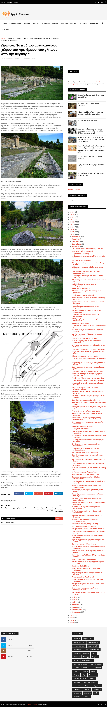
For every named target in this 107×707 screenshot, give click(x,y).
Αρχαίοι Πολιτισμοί (79, 646)
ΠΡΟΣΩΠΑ (6, 29)
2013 (72, 623)
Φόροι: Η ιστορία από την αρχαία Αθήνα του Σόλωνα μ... (87, 536)
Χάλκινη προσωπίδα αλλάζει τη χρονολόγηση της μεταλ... (88, 562)
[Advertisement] (87, 52)
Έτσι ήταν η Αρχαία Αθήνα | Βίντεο (84, 544)
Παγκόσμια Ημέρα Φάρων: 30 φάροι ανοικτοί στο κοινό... (87, 392)
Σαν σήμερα (97, 689)
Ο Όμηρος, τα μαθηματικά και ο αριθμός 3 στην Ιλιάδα (88, 264)
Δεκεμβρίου (76, 237)
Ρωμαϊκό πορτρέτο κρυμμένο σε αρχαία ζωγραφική (85, 307)
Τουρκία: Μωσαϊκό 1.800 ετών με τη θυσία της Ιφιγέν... (88, 352)
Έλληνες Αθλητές (87, 660)
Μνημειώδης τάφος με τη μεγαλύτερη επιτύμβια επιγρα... (88, 363)
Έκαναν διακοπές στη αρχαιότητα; (84, 559)
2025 (72, 214)
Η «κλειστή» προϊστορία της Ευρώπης (85, 524)
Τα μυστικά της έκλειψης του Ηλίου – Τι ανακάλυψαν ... (85, 315)
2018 (72, 232)
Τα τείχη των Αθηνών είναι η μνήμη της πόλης (88, 378)
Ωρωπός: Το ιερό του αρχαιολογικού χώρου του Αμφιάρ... (88, 396)
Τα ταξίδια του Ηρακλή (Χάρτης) (83, 295)
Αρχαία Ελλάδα (87, 638)
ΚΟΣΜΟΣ (55, 23)
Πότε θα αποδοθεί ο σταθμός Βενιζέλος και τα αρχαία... (87, 551)
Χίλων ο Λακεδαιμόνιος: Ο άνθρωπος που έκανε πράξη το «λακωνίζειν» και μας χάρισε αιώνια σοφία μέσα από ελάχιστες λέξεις (91, 149)
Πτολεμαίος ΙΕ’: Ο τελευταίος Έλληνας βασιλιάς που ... (88, 257)
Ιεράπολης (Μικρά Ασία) (80, 323)
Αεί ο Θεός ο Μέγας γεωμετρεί (82, 251)
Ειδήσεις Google (73, 84)
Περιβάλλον (97, 686)
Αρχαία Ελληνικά (74, 190)
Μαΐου (74, 602)
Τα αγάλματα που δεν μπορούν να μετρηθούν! (88, 381)
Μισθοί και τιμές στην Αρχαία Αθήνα (84, 472)
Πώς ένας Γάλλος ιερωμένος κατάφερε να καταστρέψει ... (86, 499)
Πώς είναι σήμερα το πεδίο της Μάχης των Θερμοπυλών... (86, 311)
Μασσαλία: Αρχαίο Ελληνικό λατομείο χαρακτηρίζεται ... (85, 520)
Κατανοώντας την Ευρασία (81, 288)
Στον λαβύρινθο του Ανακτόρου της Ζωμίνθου (87, 249)
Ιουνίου (75, 600)
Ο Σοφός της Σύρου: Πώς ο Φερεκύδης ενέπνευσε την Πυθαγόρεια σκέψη (90, 113)
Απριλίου (75, 605)
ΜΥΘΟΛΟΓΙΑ (46, 23)
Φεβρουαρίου (77, 610)
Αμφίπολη (77, 638)
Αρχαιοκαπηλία (92, 646)
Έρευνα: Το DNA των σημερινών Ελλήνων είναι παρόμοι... (88, 547)
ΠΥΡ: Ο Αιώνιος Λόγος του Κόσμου (84, 526)
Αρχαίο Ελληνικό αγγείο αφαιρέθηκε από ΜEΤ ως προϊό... (88, 573)
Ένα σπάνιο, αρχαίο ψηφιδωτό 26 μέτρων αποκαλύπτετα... (86, 478)
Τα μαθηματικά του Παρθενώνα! (83, 577)
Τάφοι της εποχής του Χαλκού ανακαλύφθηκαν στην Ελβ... (88, 440)
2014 (72, 620)
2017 (72, 234)
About (16, 2)
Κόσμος (76, 675)
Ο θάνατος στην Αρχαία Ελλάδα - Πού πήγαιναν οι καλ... (88, 268)
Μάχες (84, 675)
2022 (72, 222)
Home (3, 2)
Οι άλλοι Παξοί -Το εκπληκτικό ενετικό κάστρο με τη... (89, 359)
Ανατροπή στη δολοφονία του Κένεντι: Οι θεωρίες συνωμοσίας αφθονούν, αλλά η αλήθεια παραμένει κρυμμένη (91, 131)
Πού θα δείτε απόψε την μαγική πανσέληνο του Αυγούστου (88, 503)
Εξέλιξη (76, 671)
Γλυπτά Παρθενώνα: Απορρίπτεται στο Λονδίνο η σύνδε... (88, 464)
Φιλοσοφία (77, 696)
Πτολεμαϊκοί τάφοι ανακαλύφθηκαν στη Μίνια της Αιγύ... (87, 331)
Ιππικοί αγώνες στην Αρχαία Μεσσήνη (85, 474)
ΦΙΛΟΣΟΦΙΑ (94, 23)
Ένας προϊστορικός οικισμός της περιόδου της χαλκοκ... (88, 368)
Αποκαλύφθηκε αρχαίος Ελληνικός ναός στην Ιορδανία (87, 384)
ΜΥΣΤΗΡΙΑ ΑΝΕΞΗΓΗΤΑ (68, 23)
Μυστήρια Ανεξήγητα (90, 682)
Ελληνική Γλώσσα (96, 664)
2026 (72, 212)
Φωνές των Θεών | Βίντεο (81, 566)
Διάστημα (77, 657)
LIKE (31, 639)
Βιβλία (94, 653)
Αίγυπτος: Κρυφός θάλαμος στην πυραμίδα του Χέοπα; (88, 460)
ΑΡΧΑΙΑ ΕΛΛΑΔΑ (15, 23)
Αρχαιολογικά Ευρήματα (92, 649)
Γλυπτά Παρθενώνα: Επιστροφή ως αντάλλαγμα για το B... (88, 482)
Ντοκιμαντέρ (77, 686)
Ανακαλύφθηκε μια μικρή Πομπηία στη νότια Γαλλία (87, 490)
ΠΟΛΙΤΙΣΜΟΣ (83, 23)
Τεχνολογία (87, 693)
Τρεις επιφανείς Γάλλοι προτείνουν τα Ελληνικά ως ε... (88, 532)
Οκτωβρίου (76, 241)
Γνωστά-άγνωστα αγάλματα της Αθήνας (86, 411)
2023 (72, 219)
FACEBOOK (11, 639)
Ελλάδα (76, 660)
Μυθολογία (77, 682)
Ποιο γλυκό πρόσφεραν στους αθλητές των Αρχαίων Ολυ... (87, 374)
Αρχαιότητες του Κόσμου (81, 653)
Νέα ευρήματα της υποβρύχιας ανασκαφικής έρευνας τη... (87, 423)
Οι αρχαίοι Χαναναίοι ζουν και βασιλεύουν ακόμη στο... (89, 468)
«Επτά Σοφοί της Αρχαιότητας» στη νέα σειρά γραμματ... (88, 580)
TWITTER (10, 645)
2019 (72, 229)
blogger (59, 518)
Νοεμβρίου (76, 239)
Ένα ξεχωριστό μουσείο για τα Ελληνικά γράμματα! (86, 569)
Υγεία (95, 693)
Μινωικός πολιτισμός (80, 678)
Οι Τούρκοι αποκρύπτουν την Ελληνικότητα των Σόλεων (88, 346)
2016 (72, 615)
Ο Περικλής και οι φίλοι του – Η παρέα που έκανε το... (89, 281)
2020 (72, 227)
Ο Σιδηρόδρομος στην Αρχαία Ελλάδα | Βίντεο (88, 371)
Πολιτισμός (77, 689)
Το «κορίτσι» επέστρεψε (80, 429)
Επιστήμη (85, 671)
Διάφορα (94, 657)
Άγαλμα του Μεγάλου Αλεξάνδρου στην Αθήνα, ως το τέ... (88, 584)
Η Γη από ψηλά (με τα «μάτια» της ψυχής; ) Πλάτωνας (87, 414)
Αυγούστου (76, 246)
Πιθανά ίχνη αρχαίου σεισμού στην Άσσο (86, 356)
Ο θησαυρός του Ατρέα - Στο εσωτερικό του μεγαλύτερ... (87, 292)
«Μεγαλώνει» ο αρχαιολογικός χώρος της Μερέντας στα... (86, 418)
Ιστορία (93, 671)
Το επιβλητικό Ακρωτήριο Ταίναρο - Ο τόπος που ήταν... (87, 276)
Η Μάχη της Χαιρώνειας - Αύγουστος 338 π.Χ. (88, 529)
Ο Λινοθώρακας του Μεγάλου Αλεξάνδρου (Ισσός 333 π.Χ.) (86, 272)
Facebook (96, 82)
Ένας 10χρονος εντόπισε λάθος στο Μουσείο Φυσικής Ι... (87, 456)
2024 (72, 217)
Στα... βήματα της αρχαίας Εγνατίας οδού (86, 400)
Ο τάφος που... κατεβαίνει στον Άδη (84, 338)
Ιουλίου (75, 597)
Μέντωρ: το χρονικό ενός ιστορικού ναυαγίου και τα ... (89, 407)
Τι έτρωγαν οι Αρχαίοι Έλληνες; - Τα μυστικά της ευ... (89, 326)
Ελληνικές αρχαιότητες (13, 38)
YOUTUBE (10, 656)
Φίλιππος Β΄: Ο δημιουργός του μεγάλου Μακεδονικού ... (86, 507)
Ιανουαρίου (76, 612)
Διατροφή (86, 657)
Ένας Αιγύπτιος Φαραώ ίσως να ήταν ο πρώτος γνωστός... (88, 432)
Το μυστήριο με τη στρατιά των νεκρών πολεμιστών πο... (85, 449)
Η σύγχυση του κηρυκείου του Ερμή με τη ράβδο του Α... (89, 403)
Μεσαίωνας (92, 675)
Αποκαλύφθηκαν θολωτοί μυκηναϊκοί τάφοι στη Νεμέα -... (88, 298)
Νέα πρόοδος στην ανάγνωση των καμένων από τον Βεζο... (89, 436)
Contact (9, 2)
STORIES (87, 696)
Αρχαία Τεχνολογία (79, 642)
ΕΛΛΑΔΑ (36, 23)
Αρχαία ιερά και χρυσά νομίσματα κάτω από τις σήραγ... (88, 593)
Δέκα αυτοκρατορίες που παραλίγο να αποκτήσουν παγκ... (85, 589)
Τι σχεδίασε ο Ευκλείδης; (80, 254)
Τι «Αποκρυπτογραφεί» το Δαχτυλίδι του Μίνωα (88, 349)
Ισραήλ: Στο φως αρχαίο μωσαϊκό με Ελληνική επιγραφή (88, 303)
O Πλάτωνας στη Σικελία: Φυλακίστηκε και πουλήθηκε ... (86, 342)
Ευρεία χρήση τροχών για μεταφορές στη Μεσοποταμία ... (86, 445)
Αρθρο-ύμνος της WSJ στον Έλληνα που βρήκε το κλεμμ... (88, 556)
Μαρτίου (75, 607)
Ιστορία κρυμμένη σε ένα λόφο (82, 426)
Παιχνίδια (87, 686)
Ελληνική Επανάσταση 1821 (82, 667)
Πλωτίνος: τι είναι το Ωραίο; (81, 260)
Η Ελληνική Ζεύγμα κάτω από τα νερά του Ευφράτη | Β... (86, 320)
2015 (72, 618)
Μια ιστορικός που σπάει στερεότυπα (85, 452)
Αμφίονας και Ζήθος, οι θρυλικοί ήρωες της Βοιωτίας (87, 516)
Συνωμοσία (77, 693)
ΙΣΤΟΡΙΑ (27, 23)
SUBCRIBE (29, 656)
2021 (72, 224)
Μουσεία (92, 678)
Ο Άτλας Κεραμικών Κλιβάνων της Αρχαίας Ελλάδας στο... (87, 335)
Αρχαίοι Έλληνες (93, 642)
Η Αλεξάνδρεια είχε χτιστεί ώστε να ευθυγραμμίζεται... (84, 285)
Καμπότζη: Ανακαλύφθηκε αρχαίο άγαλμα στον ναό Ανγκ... (88, 495)
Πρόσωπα (87, 689)
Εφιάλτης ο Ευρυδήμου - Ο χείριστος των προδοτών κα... (86, 486)
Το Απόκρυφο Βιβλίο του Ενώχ (87, 120)
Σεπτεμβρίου (76, 244)
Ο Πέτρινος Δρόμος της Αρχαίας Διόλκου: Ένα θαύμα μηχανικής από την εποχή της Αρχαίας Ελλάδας (91, 139)
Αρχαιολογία (77, 649)
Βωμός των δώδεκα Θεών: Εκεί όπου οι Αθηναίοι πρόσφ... (85, 388)
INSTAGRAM (11, 651)
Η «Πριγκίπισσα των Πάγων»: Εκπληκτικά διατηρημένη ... (86, 512)
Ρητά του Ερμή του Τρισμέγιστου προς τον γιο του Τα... (88, 540)
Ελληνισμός (97, 667)
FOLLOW (30, 645)
